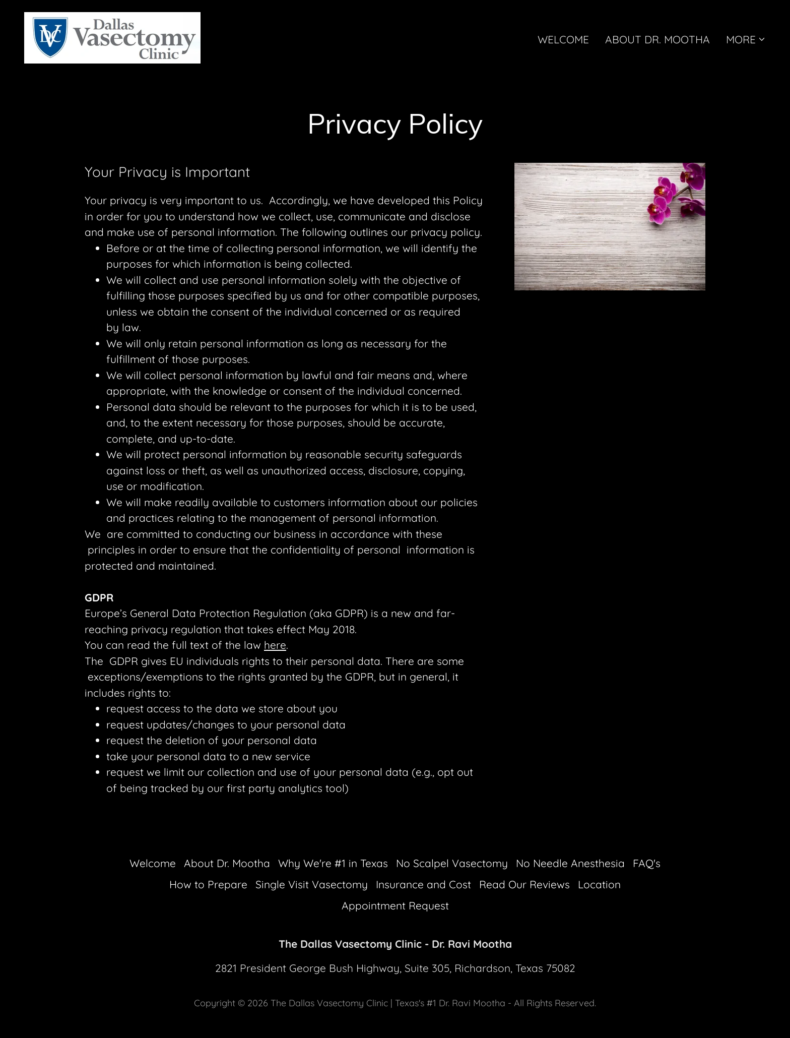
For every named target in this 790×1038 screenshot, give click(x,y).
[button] (746, 39)
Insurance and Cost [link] (423, 884)
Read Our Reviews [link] (524, 884)
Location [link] (599, 884)
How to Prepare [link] (208, 884)
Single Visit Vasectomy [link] (311, 884)
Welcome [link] (563, 39)
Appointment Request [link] (395, 905)
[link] (112, 36)
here (275, 644)
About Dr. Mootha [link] (657, 39)
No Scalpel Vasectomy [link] (452, 863)
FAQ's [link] (647, 863)
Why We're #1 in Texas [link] (333, 863)
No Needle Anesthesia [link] (570, 863)
